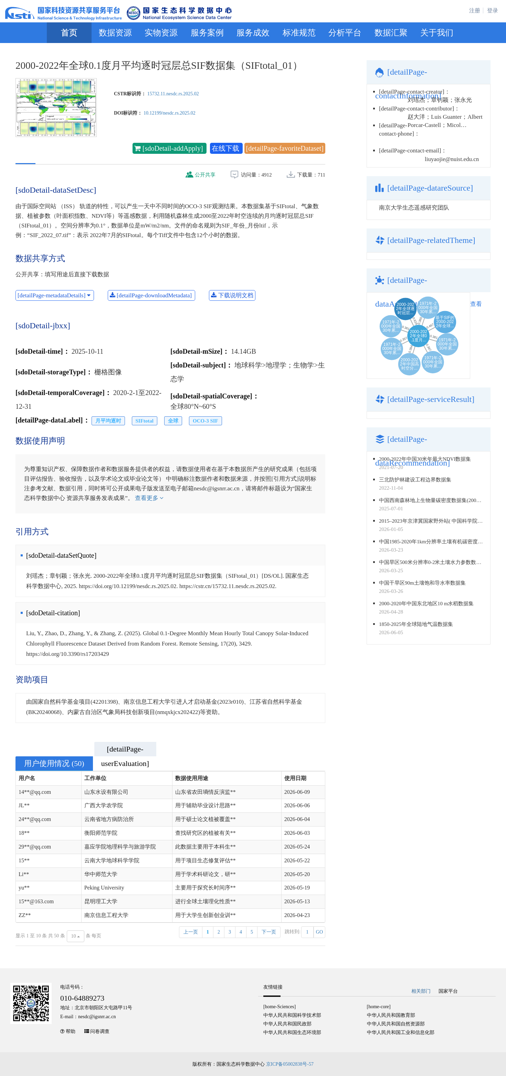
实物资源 (161, 32)
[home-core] (379, 1006)
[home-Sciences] (279, 1006)
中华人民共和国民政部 (287, 1023)
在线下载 (226, 148)
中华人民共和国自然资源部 (396, 1023)
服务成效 (253, 32)
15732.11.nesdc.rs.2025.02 (173, 93)
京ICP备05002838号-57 (290, 1064)
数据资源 (115, 32)
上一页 (190, 932)
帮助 (70, 1031)
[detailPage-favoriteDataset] (285, 148)
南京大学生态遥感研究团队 (414, 207)
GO (319, 932)
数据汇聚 (391, 32)
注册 (474, 10)
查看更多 (149, 498)
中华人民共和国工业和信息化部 (400, 1032)
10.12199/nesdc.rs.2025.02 (170, 113)
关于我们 (436, 32)
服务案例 (207, 32)
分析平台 (344, 32)
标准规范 (299, 32)
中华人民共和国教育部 (391, 1015)
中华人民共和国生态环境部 (292, 1032)
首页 (69, 32)
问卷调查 (99, 1031)
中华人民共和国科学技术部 (292, 1015)
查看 (476, 304)
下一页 (269, 932)
